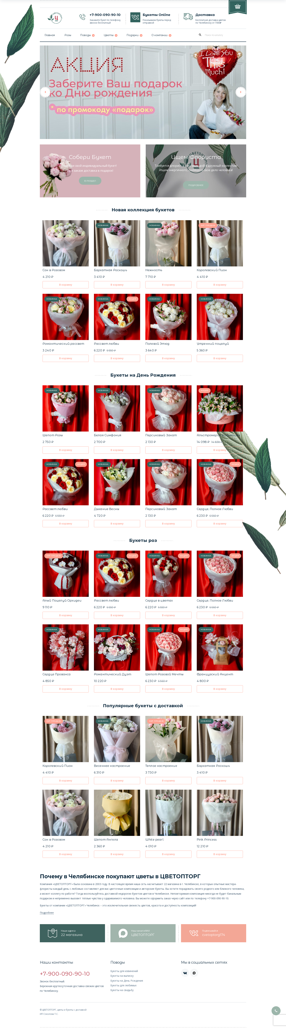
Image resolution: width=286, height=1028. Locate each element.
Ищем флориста (196, 157)
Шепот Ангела (106, 839)
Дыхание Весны (106, 509)
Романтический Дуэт (112, 674)
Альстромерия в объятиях (218, 435)
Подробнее (47, 912)
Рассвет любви (106, 343)
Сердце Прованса (57, 674)
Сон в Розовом (54, 270)
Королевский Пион (212, 270)
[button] (45, 92)
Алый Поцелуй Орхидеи (62, 600)
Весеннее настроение (112, 766)
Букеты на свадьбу (122, 990)
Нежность (153, 270)
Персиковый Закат (161, 435)
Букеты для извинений (124, 971)
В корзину (65, 284)
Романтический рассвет (63, 343)
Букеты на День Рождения (126, 980)
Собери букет (90, 157)
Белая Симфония (107, 435)
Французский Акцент (215, 674)
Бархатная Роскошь (110, 270)
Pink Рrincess (207, 839)
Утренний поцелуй (213, 343)
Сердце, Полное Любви (215, 509)
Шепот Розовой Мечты (164, 674)
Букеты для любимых (123, 985)
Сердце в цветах (159, 600)
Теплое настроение (161, 766)
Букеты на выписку (122, 975)
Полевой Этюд (157, 343)
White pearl (154, 839)
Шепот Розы (53, 435)
